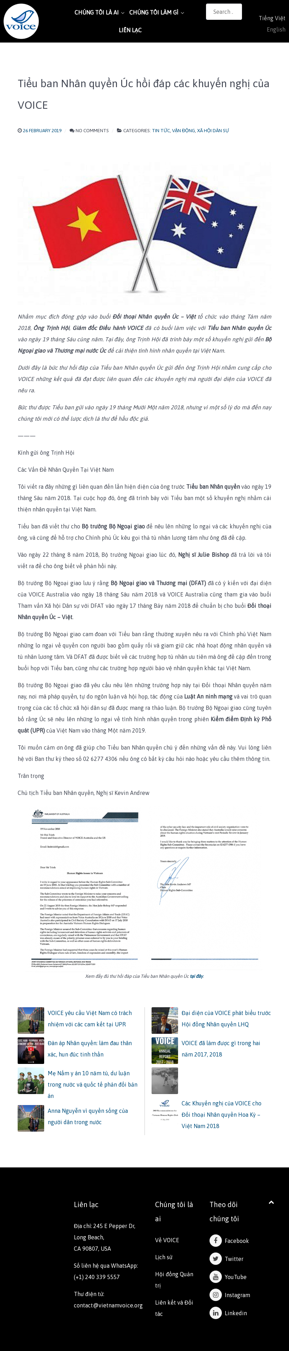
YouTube (228, 1277)
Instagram (230, 1295)
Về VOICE (167, 1240)
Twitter (226, 1259)
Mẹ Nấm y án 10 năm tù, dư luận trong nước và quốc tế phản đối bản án (92, 1084)
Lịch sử (163, 1257)
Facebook (229, 1241)
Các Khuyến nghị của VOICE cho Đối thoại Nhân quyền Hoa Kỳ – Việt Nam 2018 (221, 1114)
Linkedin (228, 1313)
